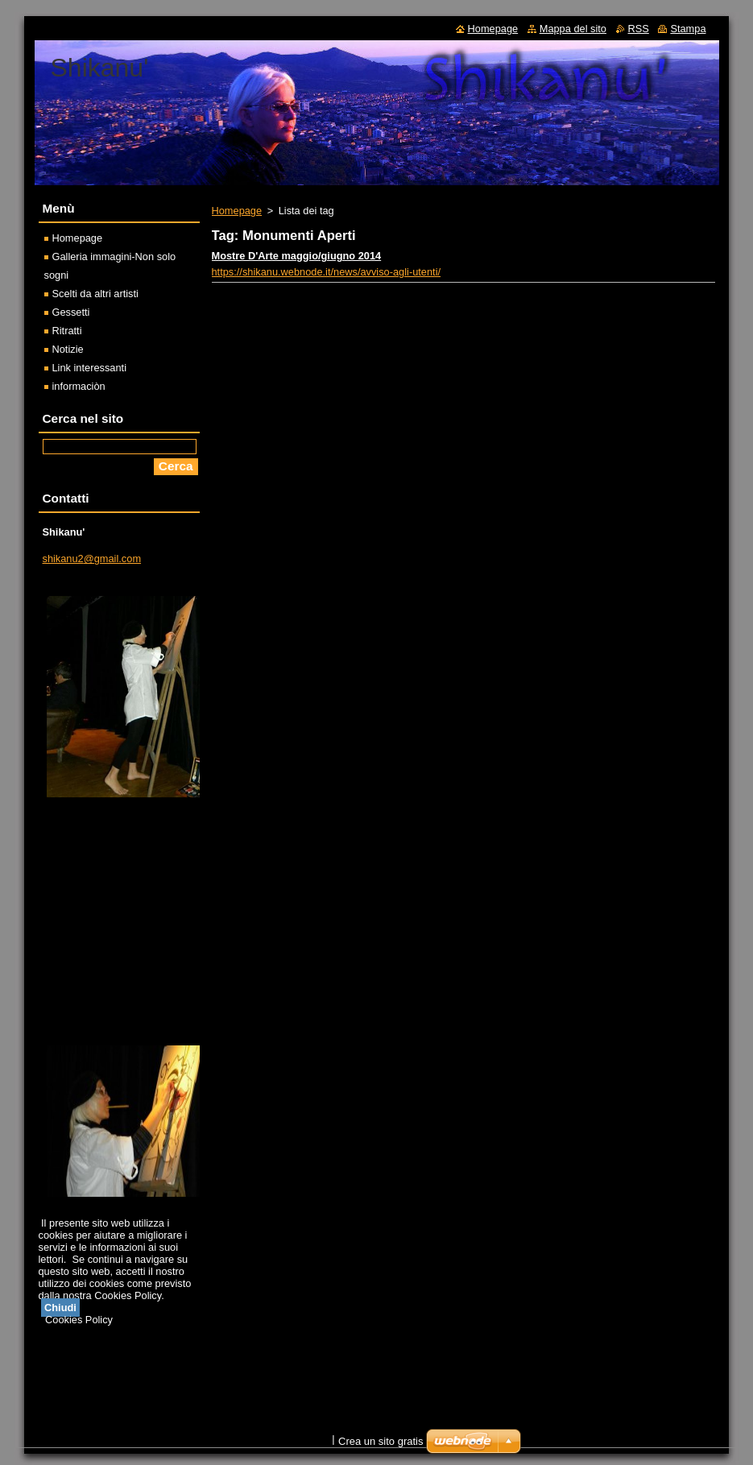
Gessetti (71, 312)
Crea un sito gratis (381, 1441)
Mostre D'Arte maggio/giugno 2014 (297, 256)
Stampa (687, 29)
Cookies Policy (79, 1320)
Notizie (68, 349)
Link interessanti (89, 368)
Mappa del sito (573, 29)
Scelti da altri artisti (95, 294)
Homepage (237, 211)
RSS (638, 29)
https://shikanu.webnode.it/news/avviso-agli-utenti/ (326, 272)
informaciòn (79, 386)
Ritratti (67, 331)
